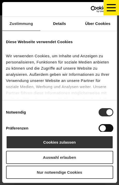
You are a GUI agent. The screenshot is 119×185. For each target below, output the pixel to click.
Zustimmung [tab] (21, 23)
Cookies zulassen (59, 142)
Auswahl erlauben (59, 157)
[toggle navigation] (111, 7)
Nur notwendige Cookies (59, 172)
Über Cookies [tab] (97, 23)
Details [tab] (59, 23)
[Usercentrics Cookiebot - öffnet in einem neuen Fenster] (90, 9)
